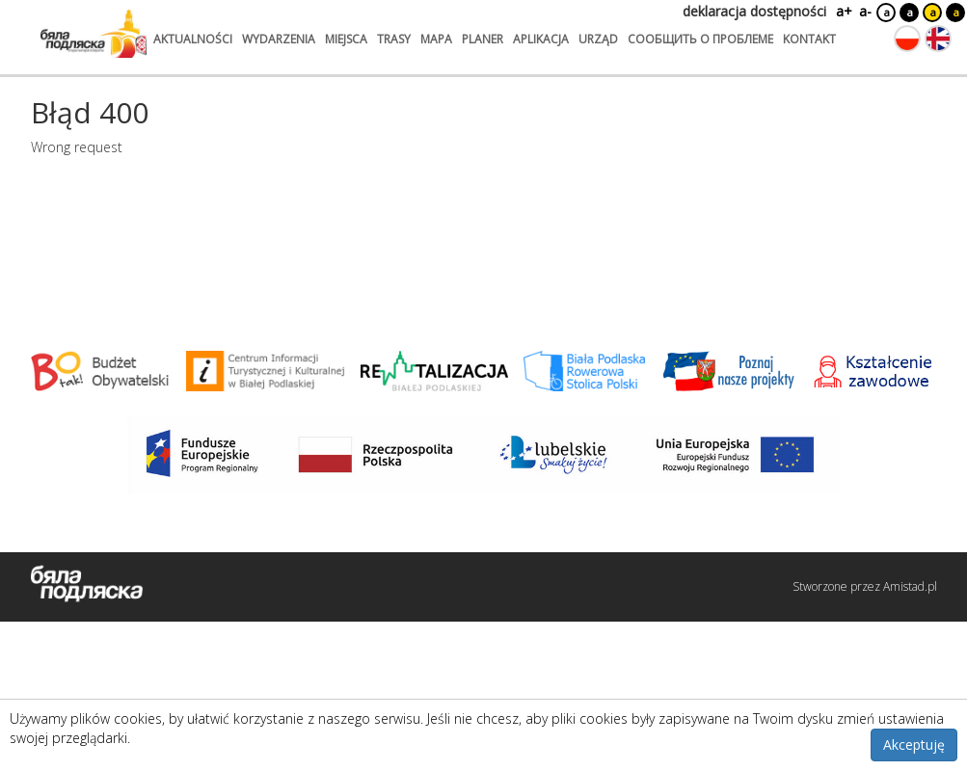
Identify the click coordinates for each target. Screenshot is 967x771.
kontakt (809, 39)
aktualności (192, 39)
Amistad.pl (910, 586)
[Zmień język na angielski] (938, 38)
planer (482, 39)
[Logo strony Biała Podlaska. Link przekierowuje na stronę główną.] (93, 33)
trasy (394, 39)
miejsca (346, 39)
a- (865, 11)
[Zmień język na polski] (907, 38)
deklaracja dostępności (754, 11)
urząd (598, 39)
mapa (436, 39)
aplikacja (541, 39)
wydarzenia (278, 39)
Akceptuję (914, 744)
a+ (842, 11)
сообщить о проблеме (700, 39)
